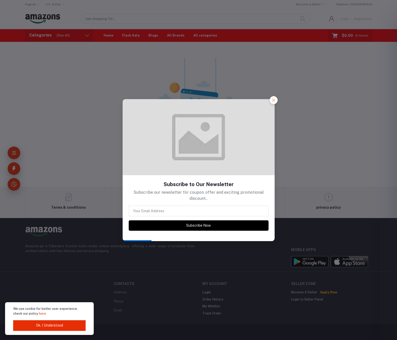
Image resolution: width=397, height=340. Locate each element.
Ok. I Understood (49, 325)
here (42, 313)
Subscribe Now (198, 225)
